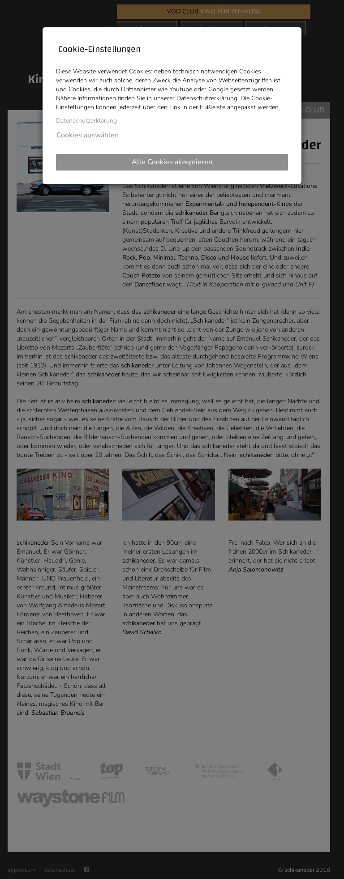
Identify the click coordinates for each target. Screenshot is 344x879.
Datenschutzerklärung (86, 120)
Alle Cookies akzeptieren (172, 162)
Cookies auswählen (87, 135)
